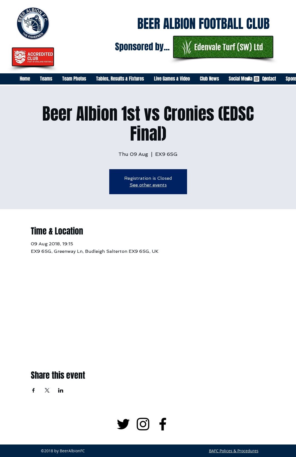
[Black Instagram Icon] (143, 424)
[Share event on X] (47, 390)
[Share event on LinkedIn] (60, 390)
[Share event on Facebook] (33, 390)
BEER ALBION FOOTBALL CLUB (203, 23)
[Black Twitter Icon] (123, 424)
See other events (148, 185)
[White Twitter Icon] (248, 79)
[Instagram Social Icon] (256, 79)
